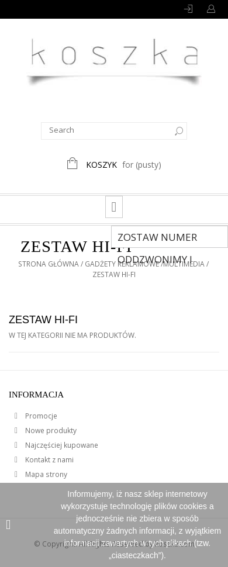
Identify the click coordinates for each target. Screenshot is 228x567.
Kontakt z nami (48, 460)
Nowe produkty (50, 430)
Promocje (40, 416)
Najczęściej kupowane (60, 445)
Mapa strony (45, 474)
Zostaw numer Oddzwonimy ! (157, 239)
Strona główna (48, 264)
